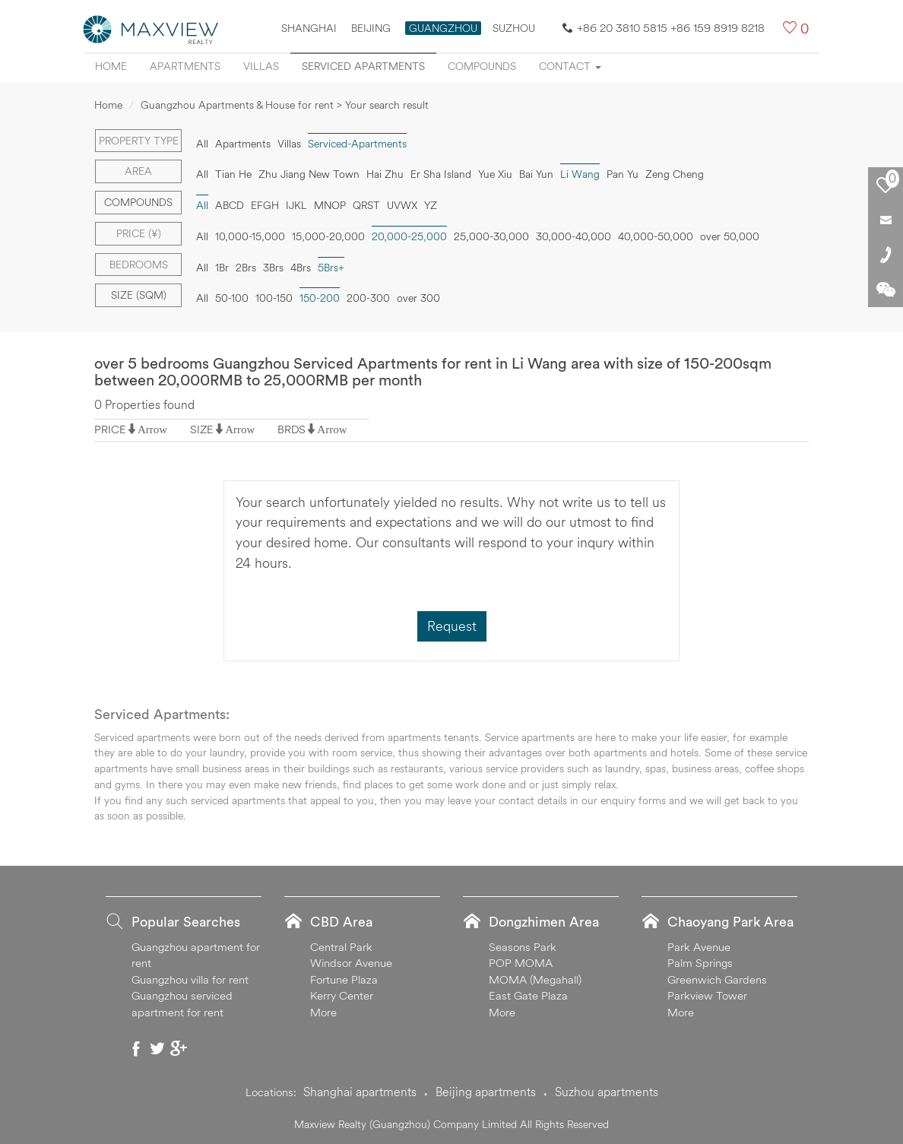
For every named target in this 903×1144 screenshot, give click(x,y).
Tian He (233, 174)
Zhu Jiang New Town (309, 174)
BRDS (291, 429)
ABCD (229, 205)
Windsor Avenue (351, 962)
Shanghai (309, 28)
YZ (430, 205)
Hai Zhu (385, 174)
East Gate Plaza (528, 995)
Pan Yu (622, 174)
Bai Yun (536, 174)
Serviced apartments (363, 66)
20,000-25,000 (409, 236)
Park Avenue (698, 947)
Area (138, 171)
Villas (261, 66)
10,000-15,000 (250, 236)
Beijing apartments (486, 1091)
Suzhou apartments (606, 1091)
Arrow (152, 429)
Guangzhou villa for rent (190, 979)
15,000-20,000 (328, 236)
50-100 (232, 298)
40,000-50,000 (655, 236)
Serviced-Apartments (357, 144)
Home (111, 66)
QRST (366, 205)
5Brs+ (331, 267)
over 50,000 (729, 236)
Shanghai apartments (360, 1091)
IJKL (296, 205)
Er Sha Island (440, 174)
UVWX (402, 205)
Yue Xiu (495, 174)
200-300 (368, 298)
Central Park (341, 947)
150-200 (319, 298)
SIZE (202, 429)
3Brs (273, 267)
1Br (222, 267)
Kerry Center (341, 995)
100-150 (274, 298)
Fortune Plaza (344, 979)
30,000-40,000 (573, 236)
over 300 (418, 298)
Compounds (482, 66)
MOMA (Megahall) (535, 979)
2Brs (246, 267)
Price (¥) (138, 233)
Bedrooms (138, 264)
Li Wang (580, 174)
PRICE (110, 429)
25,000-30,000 (491, 236)
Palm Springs (700, 962)
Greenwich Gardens (717, 979)
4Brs (300, 267)
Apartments (185, 66)
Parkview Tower (707, 995)
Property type (139, 140)
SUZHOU (514, 28)
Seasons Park (522, 947)
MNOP (330, 205)
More (323, 1012)
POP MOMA (521, 962)
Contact (570, 66)
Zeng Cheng (674, 174)
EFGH (265, 205)
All (202, 144)
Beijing (371, 28)
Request (452, 626)
